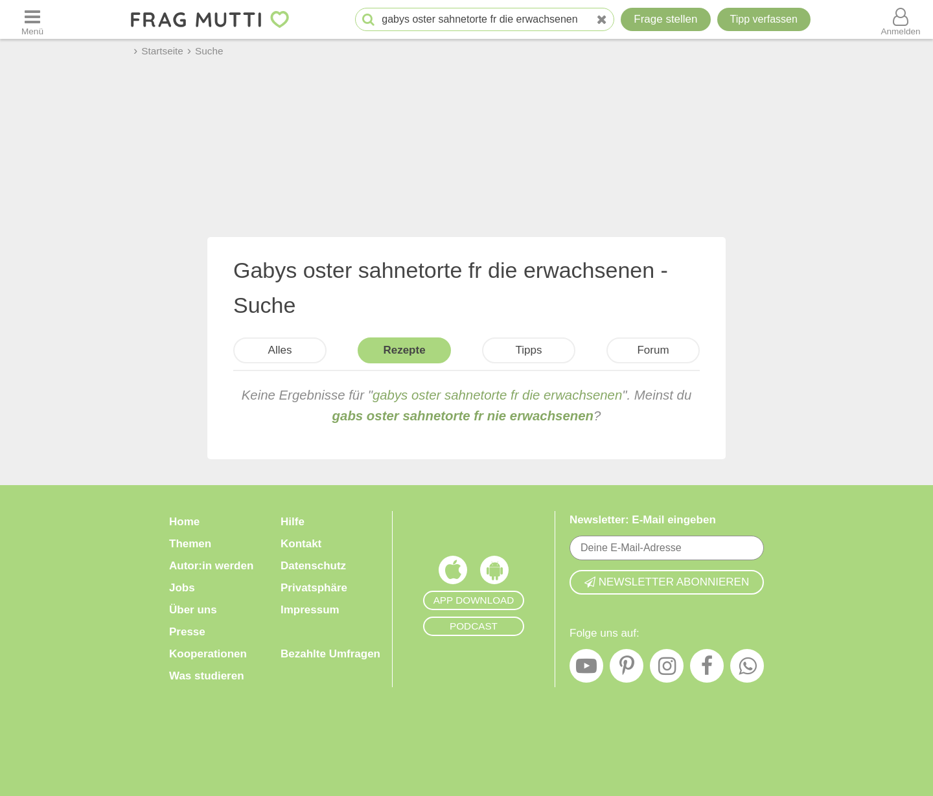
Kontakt (301, 544)
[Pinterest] (626, 669)
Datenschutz (313, 566)
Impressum (310, 610)
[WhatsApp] (747, 669)
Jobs (182, 588)
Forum (653, 350)
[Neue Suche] (601, 19)
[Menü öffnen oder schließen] (32, 19)
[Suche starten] (368, 19)
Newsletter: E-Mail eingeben (643, 520)
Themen (190, 544)
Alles (280, 350)
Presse (187, 632)
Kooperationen (208, 654)
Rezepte (404, 350)
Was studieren (206, 676)
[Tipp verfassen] (764, 19)
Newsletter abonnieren (666, 582)
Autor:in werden (211, 566)
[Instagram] (667, 669)
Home (184, 522)
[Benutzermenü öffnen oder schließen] (900, 19)
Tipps (529, 350)
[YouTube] (586, 669)
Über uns (193, 610)
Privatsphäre (314, 588)
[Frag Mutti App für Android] (494, 573)
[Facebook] (707, 669)
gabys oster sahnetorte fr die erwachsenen (497, 395)
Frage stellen (665, 19)
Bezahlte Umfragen (330, 654)
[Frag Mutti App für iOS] (453, 573)
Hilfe (293, 522)
